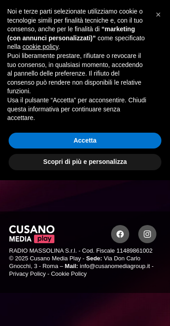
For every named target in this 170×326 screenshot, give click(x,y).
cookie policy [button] (40, 46)
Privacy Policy (27, 273)
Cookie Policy (69, 273)
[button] (158, 14)
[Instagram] (147, 234)
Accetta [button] (85, 140)
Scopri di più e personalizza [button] (84, 161)
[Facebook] (120, 234)
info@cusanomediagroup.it (115, 266)
